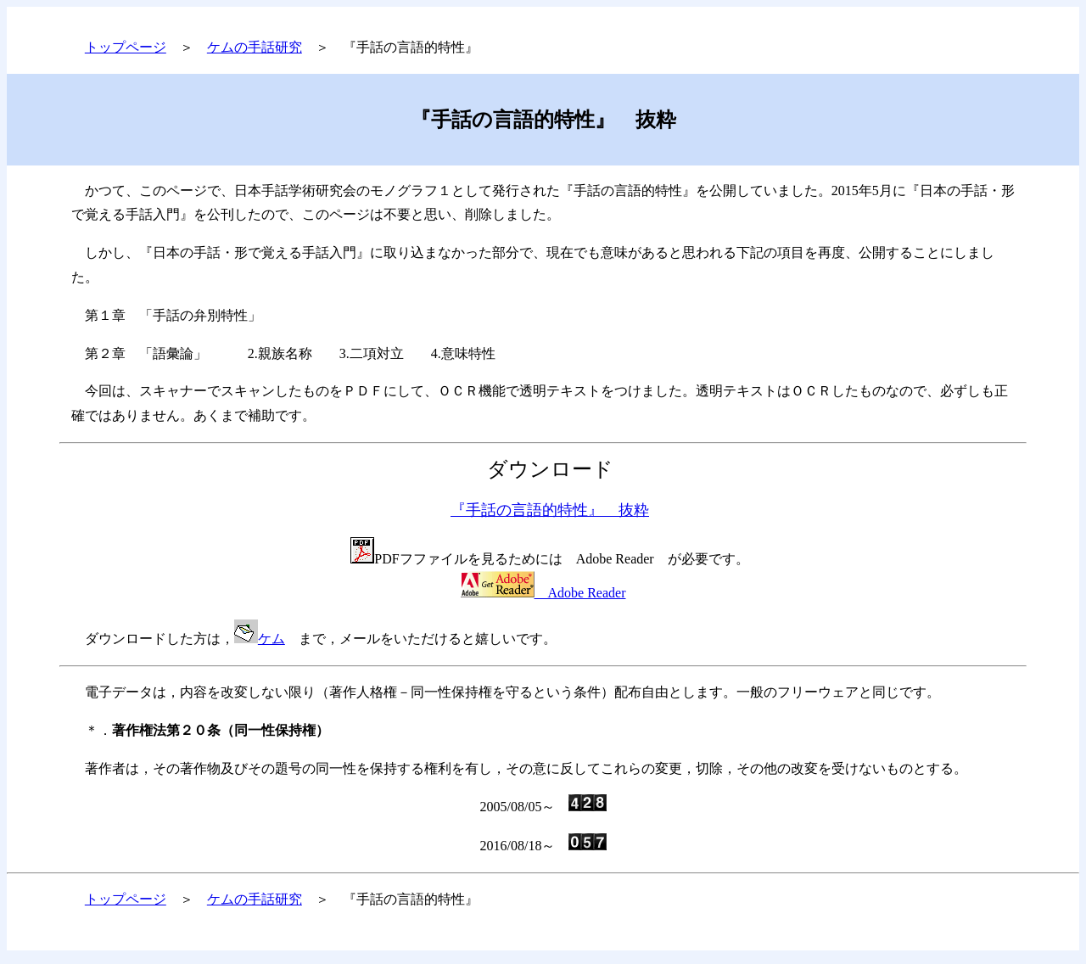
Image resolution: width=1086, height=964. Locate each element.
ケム (271, 638)
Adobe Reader (543, 593)
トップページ (125, 47)
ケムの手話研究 (254, 47)
